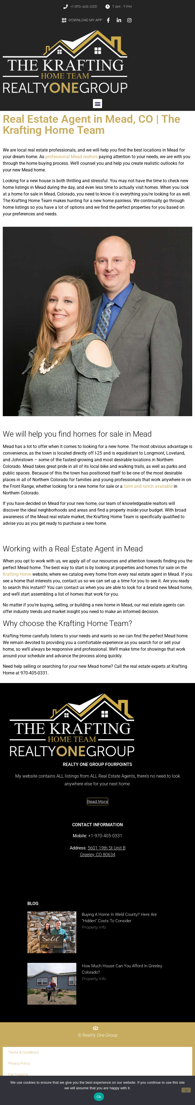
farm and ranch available (148, 486)
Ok (99, 1097)
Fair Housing (18, 1074)
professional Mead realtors (71, 156)
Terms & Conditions (23, 1052)
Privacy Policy (19, 1063)
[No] (186, 1090)
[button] (97, 103)
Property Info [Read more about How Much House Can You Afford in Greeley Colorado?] (94, 978)
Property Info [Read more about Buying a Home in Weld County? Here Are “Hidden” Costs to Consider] (94, 927)
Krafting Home (17, 574)
